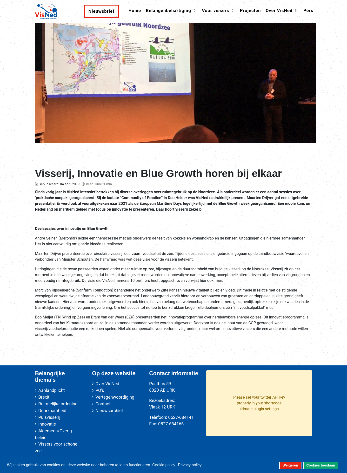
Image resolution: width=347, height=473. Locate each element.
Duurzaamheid (52, 410)
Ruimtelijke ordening (58, 403)
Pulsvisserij (49, 417)
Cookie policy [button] (163, 465)
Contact (103, 403)
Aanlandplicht (51, 390)
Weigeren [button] (290, 465)
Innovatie (47, 424)
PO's (99, 390)
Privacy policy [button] (190, 465)
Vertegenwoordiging (114, 397)
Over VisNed (107, 383)
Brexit (43, 397)
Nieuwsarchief (109, 410)
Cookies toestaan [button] (320, 465)
